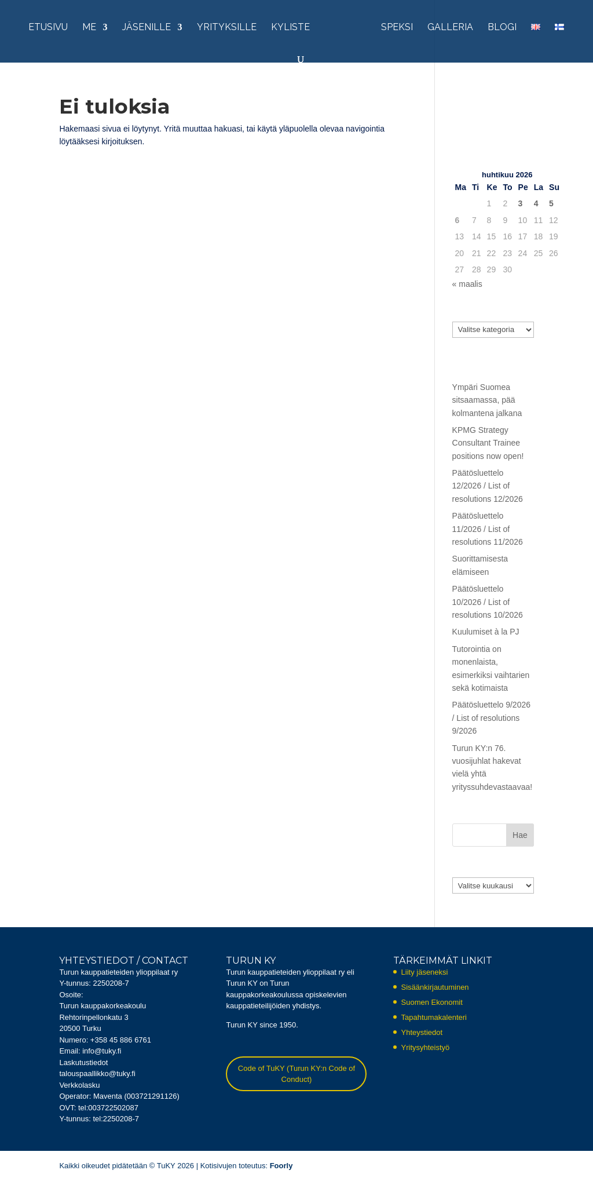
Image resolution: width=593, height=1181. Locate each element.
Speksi (397, 27)
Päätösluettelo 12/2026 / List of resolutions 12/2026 (487, 486)
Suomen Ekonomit (432, 1002)
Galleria (450, 27)
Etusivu (48, 27)
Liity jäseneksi (424, 972)
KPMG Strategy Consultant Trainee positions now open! (488, 443)
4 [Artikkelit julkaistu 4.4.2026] (536, 203)
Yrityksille (227, 27)
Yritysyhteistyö (425, 1047)
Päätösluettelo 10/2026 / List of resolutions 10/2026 (487, 601)
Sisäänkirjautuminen (435, 987)
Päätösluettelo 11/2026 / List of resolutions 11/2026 (487, 528)
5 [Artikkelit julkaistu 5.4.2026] (551, 203)
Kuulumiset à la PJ (485, 631)
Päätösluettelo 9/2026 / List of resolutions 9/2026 (491, 717)
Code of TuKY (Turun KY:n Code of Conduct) (296, 1074)
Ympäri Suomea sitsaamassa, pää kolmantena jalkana (487, 400)
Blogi (502, 27)
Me (89, 27)
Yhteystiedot (422, 1032)
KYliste (290, 27)
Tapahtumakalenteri (434, 1017)
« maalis (467, 284)
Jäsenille (146, 27)
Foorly (281, 1165)
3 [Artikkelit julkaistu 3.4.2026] (520, 203)
